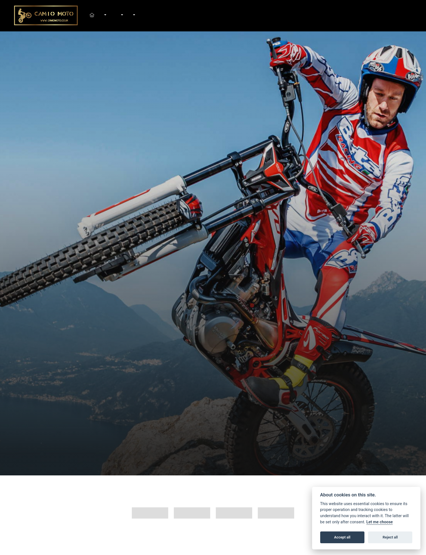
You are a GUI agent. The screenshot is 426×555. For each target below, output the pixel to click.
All (150, 513)
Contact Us (139, 15)
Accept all (342, 537)
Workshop (121, 15)
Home (98, 15)
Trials (276, 513)
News (127, 15)
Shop (115, 15)
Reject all (390, 537)
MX (192, 513)
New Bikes (105, 15)
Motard (234, 513)
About (134, 15)
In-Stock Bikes (111, 15)
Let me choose (379, 522)
